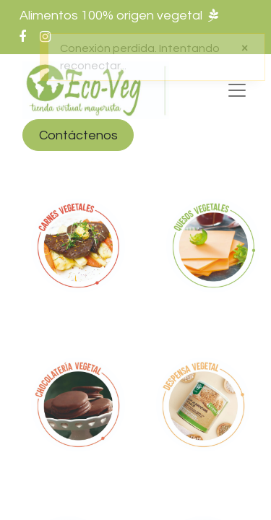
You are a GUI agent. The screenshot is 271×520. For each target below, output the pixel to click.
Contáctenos (78, 135)
